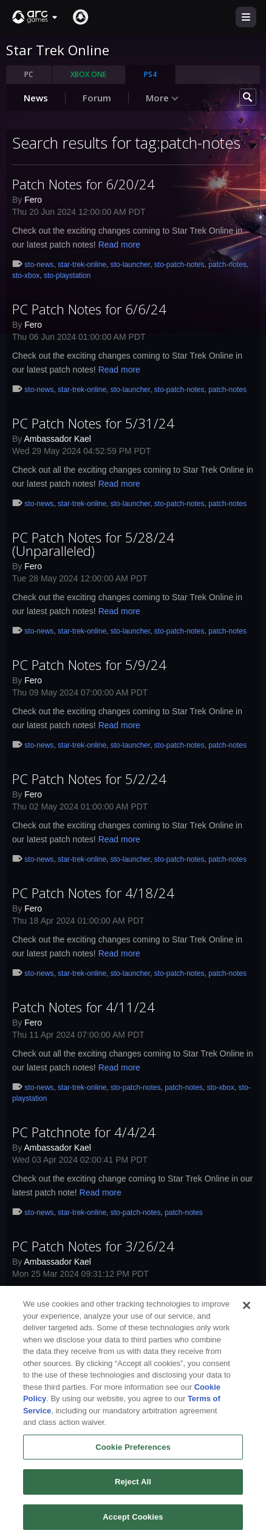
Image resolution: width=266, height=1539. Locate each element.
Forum (97, 98)
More (162, 98)
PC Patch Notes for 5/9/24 (89, 664)
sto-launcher (130, 264)
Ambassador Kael (57, 439)
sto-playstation (67, 275)
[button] (35, 17)
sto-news (38, 264)
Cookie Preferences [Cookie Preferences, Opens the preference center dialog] (133, 1454)
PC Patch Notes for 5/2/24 (89, 779)
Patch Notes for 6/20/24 (83, 184)
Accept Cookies (133, 1524)
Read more (119, 244)
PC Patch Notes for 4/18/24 (93, 893)
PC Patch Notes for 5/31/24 (93, 423)
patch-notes (227, 264)
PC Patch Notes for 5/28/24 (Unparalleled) (93, 544)
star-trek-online (82, 264)
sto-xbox (25, 275)
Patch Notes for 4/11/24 (83, 1007)
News (36, 98)
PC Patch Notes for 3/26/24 (93, 1246)
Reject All (133, 1489)
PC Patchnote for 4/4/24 (83, 1132)
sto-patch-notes (179, 264)
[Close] (246, 1312)
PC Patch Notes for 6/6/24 (89, 309)
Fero (33, 200)
